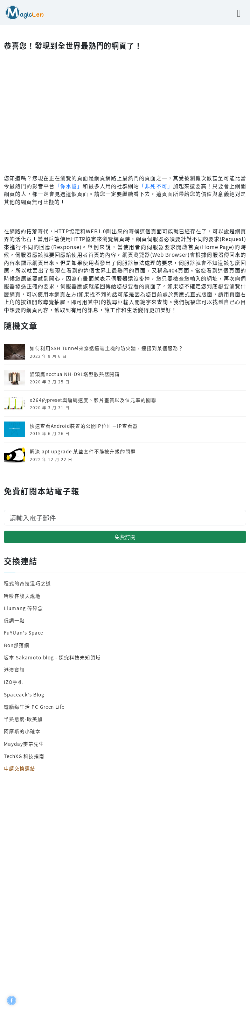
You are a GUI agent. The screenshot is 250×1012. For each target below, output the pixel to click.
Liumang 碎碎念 (23, 607)
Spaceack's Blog (24, 694)
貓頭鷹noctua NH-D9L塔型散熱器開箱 (75, 373)
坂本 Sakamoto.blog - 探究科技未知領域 (52, 657)
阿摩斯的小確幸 (22, 731)
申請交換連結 (19, 768)
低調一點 (14, 620)
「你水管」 (69, 186)
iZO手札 (13, 681)
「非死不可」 (156, 186)
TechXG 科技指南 (24, 755)
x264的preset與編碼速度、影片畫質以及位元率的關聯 (93, 399)
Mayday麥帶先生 (24, 743)
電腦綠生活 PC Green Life (34, 706)
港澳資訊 (14, 669)
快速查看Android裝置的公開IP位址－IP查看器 (84, 425)
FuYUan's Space (23, 632)
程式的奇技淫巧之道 (27, 583)
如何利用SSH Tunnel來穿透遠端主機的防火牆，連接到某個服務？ (106, 348)
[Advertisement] (125, 111)
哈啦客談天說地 (22, 595)
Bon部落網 (16, 645)
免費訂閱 (125, 536)
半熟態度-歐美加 (23, 718)
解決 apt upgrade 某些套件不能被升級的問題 (83, 451)
